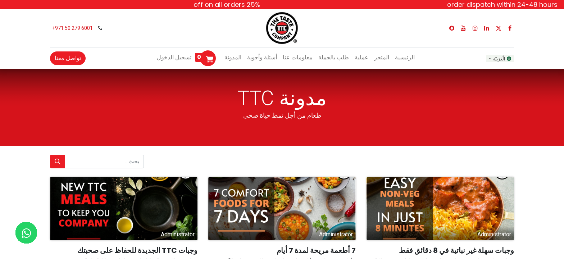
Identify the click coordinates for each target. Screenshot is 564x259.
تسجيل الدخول (174, 57)
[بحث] (57, 161)
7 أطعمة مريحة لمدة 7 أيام (316, 250)
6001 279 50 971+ (72, 28)
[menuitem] (405, 57)
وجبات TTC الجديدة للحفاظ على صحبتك (137, 250)
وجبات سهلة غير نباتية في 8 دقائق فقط (456, 250)
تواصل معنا (68, 58)
